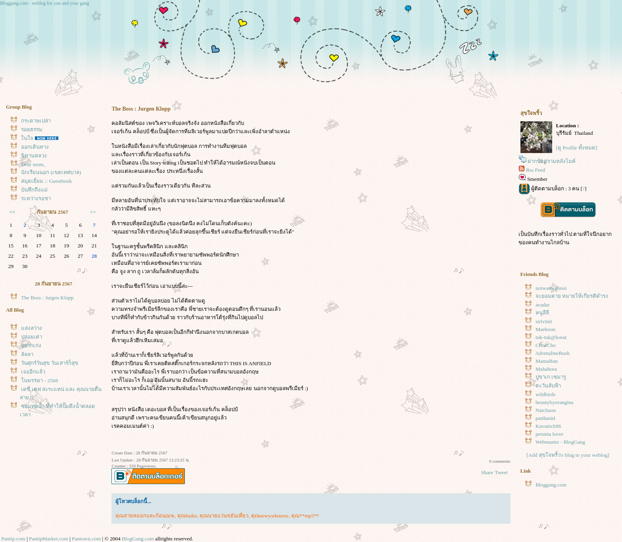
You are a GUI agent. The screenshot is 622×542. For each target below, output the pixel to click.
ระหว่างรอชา (36, 198)
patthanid (545, 418)
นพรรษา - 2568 (39, 380)
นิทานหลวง (34, 156)
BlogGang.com (138, 539)
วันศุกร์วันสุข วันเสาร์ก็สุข (49, 363)
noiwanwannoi (551, 288)
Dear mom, (33, 164)
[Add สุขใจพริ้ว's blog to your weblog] (567, 455)
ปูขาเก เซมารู (551, 377)
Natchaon (546, 410)
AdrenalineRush (552, 353)
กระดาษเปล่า (36, 121)
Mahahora (546, 369)
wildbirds (545, 394)
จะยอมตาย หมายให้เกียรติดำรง (572, 296)
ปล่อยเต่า (31, 337)
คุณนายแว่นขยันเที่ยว (224, 516)
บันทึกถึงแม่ (34, 190)
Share (487, 472)
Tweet (501, 472)
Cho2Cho (546, 345)
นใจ (27, 138)
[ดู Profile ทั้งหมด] (576, 148)
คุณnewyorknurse (270, 516)
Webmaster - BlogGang (561, 442)
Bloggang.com (551, 485)
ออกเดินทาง (35, 147)
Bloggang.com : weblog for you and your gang (44, 3)
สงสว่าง (31, 328)
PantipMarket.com (48, 539)
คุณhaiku (187, 516)
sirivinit (544, 321)
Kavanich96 (548, 426)
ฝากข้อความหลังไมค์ (552, 161)
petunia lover (549, 434)
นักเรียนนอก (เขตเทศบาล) (51, 172)
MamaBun (547, 361)
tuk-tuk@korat (551, 337)
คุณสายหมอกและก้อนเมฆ (145, 516)
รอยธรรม (31, 129)
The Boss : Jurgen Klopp (47, 298)
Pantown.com (86, 539)
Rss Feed (535, 170)
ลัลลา (27, 354)
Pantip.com (13, 539)
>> (93, 212)
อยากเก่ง (31, 346)
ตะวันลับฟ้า (548, 386)
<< (12, 212)
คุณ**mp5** (305, 516)
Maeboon (545, 329)
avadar (543, 305)
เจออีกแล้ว (33, 372)
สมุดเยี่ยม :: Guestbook (46, 181)
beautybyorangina (554, 402)
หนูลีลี (542, 313)
